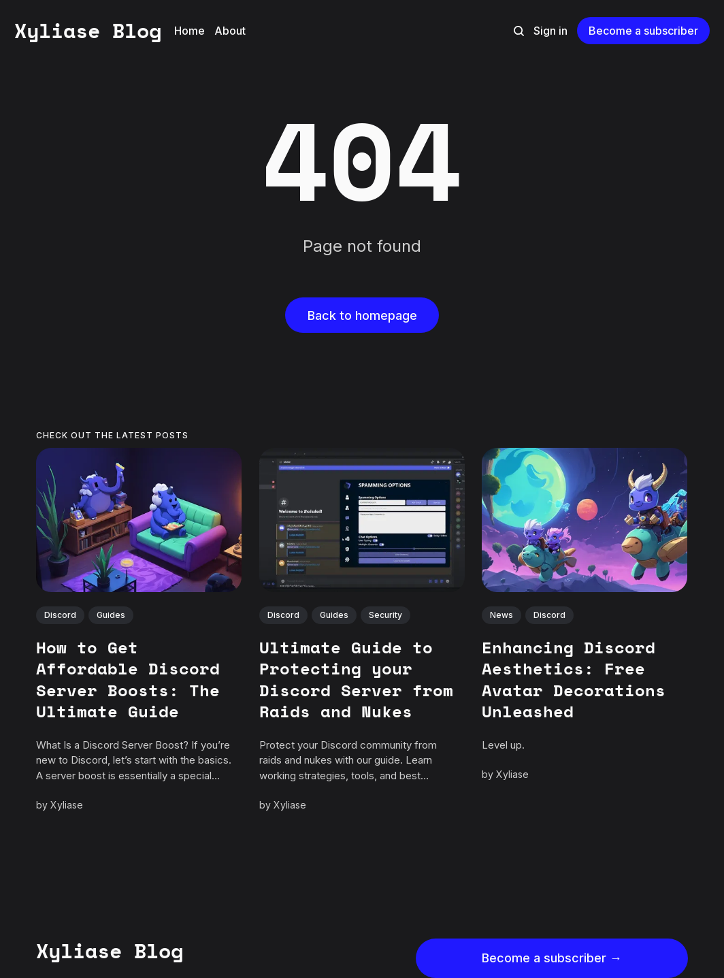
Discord (60, 615)
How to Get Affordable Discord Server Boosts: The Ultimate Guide (128, 679)
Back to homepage (362, 315)
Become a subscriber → (552, 958)
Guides (111, 615)
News (502, 615)
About (230, 30)
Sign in (550, 30)
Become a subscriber (643, 30)
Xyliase (66, 805)
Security (385, 615)
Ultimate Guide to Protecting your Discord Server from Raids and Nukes (356, 679)
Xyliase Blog (87, 30)
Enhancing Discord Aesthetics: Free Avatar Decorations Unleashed (574, 679)
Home (189, 30)
